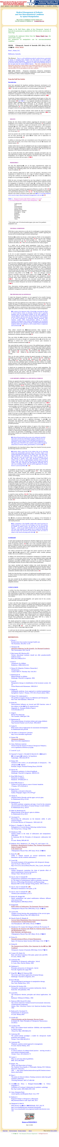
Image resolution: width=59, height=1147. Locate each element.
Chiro (22, 6)
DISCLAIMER (53, 1130)
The (48, 6)
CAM (34, 6)
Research (28, 6)
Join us (30, 1130)
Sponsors (7, 6)
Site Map (55, 6)
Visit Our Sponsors (13, 1130)
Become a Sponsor (22, 1130)
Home (2, 6)
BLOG (12, 6)
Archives (16, 6)
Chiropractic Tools (40, 6)
